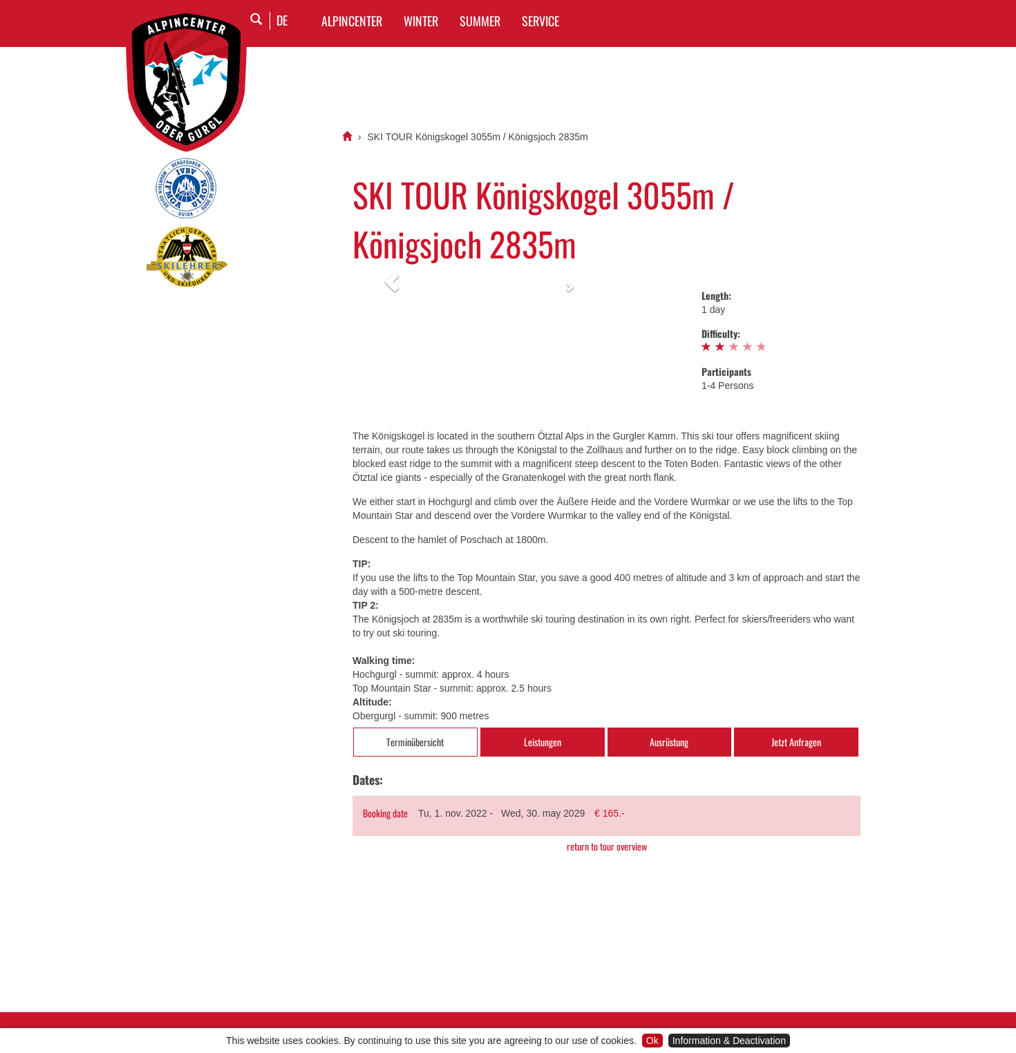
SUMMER (480, 21)
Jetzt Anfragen (796, 741)
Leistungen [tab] (542, 741)
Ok (652, 1040)
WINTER (421, 21)
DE (282, 20)
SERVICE (540, 21)
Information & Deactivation (729, 1040)
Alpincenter (351, 21)
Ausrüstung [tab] (669, 741)
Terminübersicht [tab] (415, 741)
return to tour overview (607, 846)
